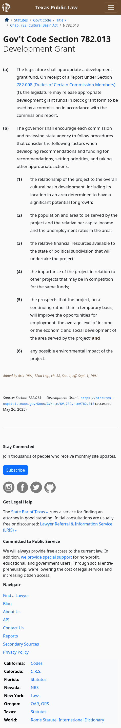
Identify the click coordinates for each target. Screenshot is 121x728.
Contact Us (13, 628)
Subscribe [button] (15, 470)
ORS (45, 704)
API (6, 620)
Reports (10, 636)
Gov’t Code (42, 20)
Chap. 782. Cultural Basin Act (34, 25)
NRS (35, 687)
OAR (35, 704)
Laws (36, 695)
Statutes (21, 20)
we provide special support (46, 557)
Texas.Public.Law (56, 7)
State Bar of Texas (28, 512)
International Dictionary (81, 720)
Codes (37, 663)
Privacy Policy (16, 652)
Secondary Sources (21, 644)
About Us (12, 611)
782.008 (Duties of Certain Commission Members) (66, 84)
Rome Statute (44, 720)
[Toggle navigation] (111, 8)
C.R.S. (36, 671)
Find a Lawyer (16, 595)
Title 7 (61, 20)
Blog (7, 603)
